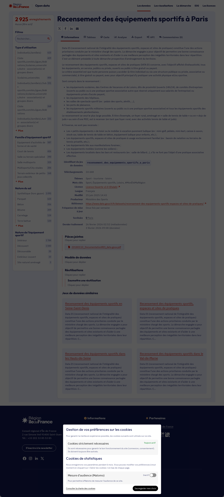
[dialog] (112, 459)
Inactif (146, 475)
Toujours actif (149, 442)
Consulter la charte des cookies (80, 488)
